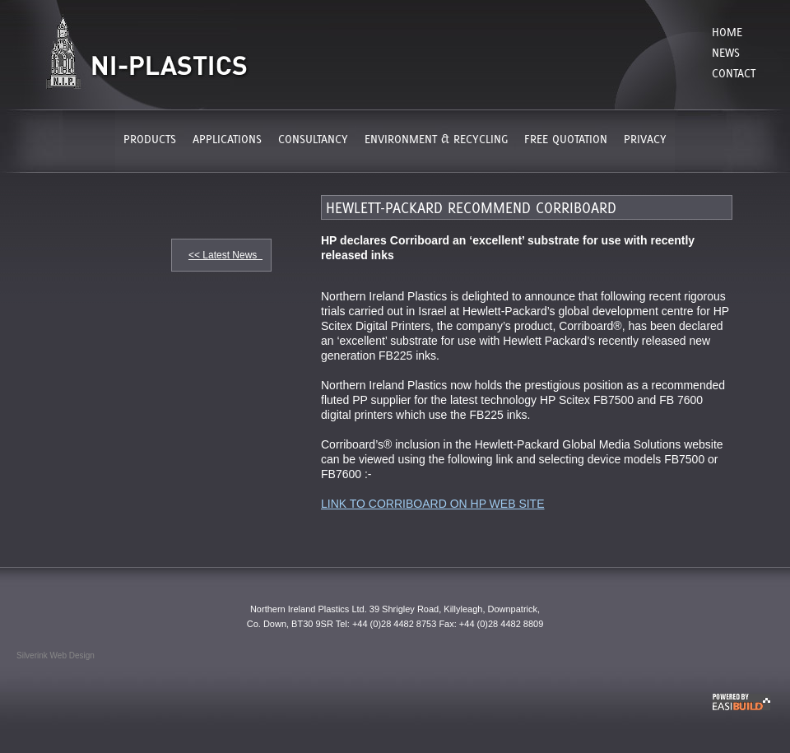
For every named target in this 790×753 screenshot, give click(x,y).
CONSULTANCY (313, 139)
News (726, 52)
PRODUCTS (149, 139)
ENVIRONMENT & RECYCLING (436, 139)
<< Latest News (225, 255)
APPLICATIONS (227, 139)
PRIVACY (645, 139)
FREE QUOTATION (565, 139)
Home (727, 32)
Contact (733, 73)
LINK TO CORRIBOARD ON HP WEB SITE (433, 503)
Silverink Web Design (55, 655)
